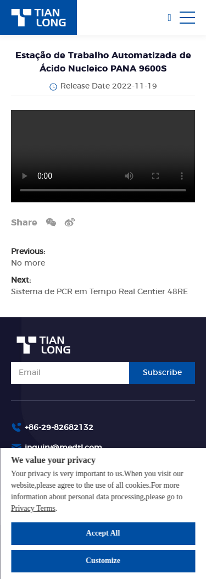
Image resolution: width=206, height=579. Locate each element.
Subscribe (162, 373)
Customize (103, 560)
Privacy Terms (33, 508)
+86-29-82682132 (59, 428)
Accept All (103, 533)
